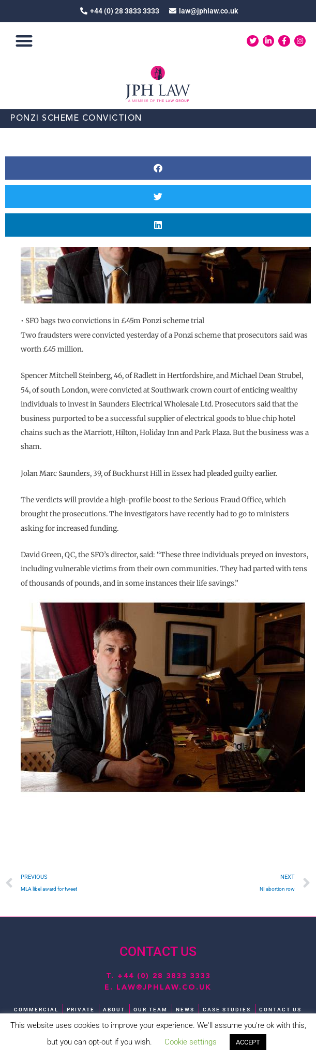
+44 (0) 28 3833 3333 (163, 976)
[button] (24, 41)
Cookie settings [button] (190, 1042)
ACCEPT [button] (248, 1042)
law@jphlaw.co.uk (164, 987)
